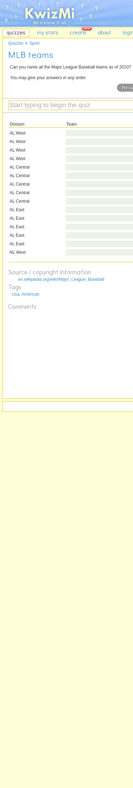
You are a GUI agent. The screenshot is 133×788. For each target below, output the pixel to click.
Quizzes (15, 43)
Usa (15, 294)
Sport (34, 43)
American (30, 294)
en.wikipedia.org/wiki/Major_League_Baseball (61, 279)
